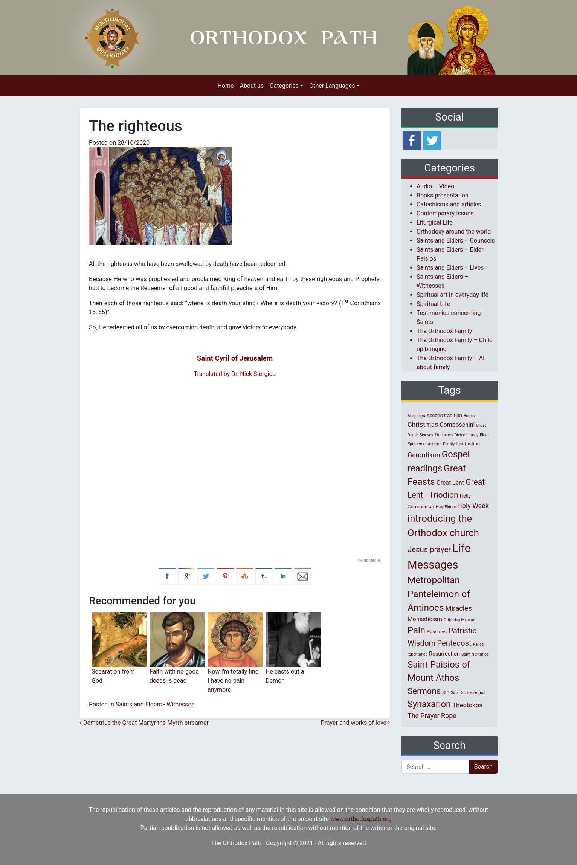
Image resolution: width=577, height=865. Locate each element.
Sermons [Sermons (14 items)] (424, 691)
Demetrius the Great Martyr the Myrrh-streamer (144, 722)
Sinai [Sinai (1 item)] (455, 692)
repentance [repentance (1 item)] (417, 654)
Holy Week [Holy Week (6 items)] (473, 506)
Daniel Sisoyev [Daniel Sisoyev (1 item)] (420, 434)
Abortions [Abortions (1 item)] (416, 415)
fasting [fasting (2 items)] (472, 443)
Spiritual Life (433, 303)
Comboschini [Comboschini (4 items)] (457, 424)
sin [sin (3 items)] (445, 692)
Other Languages (332, 85)
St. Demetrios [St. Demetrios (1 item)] (473, 692)
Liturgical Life (435, 222)
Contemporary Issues (445, 213)
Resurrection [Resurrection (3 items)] (444, 653)
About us (252, 85)
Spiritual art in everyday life (452, 294)
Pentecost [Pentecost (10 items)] (454, 643)
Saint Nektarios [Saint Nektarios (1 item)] (474, 654)
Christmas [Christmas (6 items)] (423, 424)
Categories (284, 85)
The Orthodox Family (444, 331)
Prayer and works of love (355, 722)
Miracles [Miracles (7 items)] (459, 608)
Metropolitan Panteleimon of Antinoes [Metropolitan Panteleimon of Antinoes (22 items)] (439, 594)
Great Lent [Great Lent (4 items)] (450, 482)
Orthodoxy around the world (454, 231)
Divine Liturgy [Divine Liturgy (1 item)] (466, 434)
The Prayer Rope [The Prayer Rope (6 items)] (432, 716)
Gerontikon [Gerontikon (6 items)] (424, 455)
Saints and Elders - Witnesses (155, 704)
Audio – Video (435, 186)
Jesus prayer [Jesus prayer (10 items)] (429, 549)
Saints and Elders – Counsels (456, 240)
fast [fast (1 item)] (459, 444)
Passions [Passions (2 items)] (437, 631)
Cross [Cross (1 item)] (481, 425)
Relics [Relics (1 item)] (478, 644)
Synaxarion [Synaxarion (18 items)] (429, 704)
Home (225, 85)
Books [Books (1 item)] (469, 415)
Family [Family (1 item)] (449, 444)
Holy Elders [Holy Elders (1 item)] (446, 506)
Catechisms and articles (449, 204)
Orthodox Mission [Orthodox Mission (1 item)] (459, 619)
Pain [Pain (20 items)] (416, 630)
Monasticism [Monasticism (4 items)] (425, 619)
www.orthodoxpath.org (361, 818)
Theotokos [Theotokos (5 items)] (467, 705)
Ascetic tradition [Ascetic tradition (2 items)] (444, 415)
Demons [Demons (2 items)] (444, 434)
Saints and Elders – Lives (450, 267)
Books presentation (443, 195)
